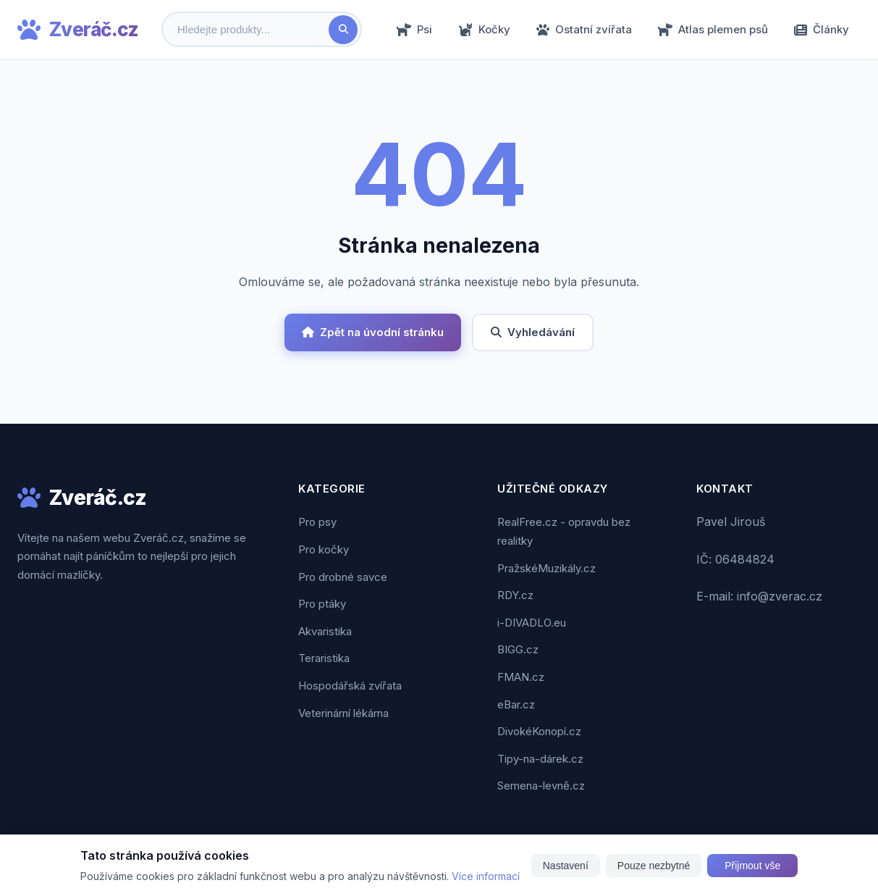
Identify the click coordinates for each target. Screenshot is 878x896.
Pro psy (317, 522)
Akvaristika (325, 631)
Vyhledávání (533, 332)
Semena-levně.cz (541, 785)
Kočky (484, 29)
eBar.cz (516, 704)
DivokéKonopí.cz (539, 731)
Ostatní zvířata (584, 29)
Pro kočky (323, 549)
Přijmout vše (752, 865)
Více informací (486, 876)
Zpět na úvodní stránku (373, 332)
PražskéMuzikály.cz (546, 568)
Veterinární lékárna (343, 713)
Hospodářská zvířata (350, 685)
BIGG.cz (518, 649)
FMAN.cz (520, 677)
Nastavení (565, 865)
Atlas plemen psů (713, 29)
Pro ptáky (322, 604)
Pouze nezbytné (653, 865)
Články (821, 29)
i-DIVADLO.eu (531, 622)
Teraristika (324, 658)
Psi (414, 29)
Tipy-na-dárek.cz (540, 759)
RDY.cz (515, 595)
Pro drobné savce (342, 577)
